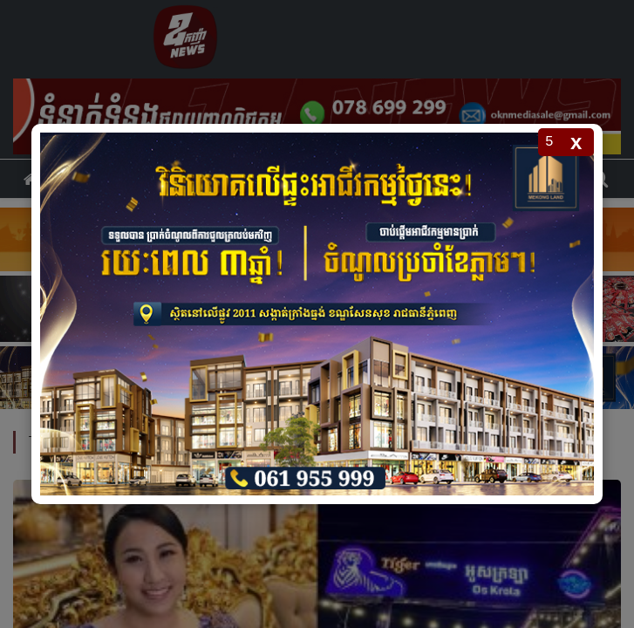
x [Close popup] (576, 142)
